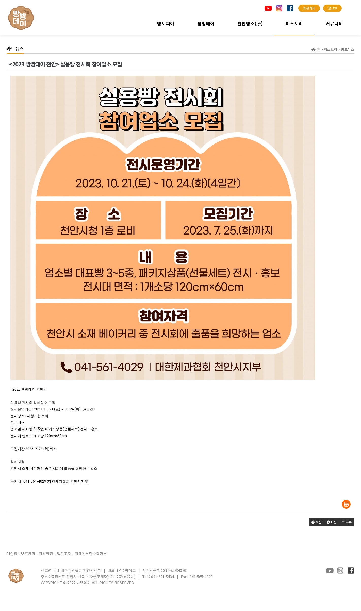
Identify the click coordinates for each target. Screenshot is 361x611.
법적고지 (64, 553)
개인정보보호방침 (21, 553)
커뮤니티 (334, 23)
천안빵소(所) (250, 23)
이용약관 (46, 553)
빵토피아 (165, 23)
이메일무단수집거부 (91, 553)
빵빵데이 (206, 23)
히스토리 (294, 23)
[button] (316, 522)
